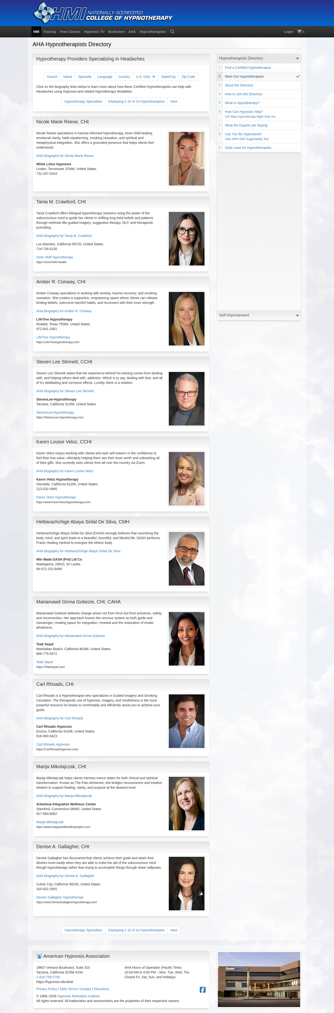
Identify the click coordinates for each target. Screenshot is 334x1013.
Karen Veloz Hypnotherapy (56, 497)
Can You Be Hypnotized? (247, 136)
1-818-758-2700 (48, 977)
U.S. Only (145, 77)
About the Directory (239, 85)
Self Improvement (234, 157)
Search (52, 77)
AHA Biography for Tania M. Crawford (64, 236)
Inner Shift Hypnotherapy (54, 257)
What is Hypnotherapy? (242, 103)
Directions (101, 989)
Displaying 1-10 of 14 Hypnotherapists (136, 101)
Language (105, 77)
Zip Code (188, 77)
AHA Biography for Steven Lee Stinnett (65, 391)
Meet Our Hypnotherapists (244, 76)
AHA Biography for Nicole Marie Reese (65, 156)
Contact (85, 989)
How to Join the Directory (243, 94)
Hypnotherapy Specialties (83, 101)
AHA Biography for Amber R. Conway (64, 311)
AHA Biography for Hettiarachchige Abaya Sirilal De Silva (78, 551)
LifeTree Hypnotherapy (53, 337)
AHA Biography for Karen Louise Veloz (65, 471)
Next (173, 101)
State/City (168, 77)
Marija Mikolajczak (50, 822)
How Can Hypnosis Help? (250, 114)
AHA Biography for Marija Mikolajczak (64, 796)
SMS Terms (68, 989)
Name (67, 77)
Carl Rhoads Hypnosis (53, 744)
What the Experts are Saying (246, 125)
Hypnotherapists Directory (241, 58)
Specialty (85, 77)
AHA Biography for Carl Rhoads (59, 718)
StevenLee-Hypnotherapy (55, 412)
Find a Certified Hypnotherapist (248, 68)
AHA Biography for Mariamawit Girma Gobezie (70, 636)
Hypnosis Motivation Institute (78, 996)
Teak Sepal (44, 662)
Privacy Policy (46, 989)
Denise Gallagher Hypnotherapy (60, 897)
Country (124, 77)
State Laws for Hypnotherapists (248, 148)
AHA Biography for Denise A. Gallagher (65, 876)
